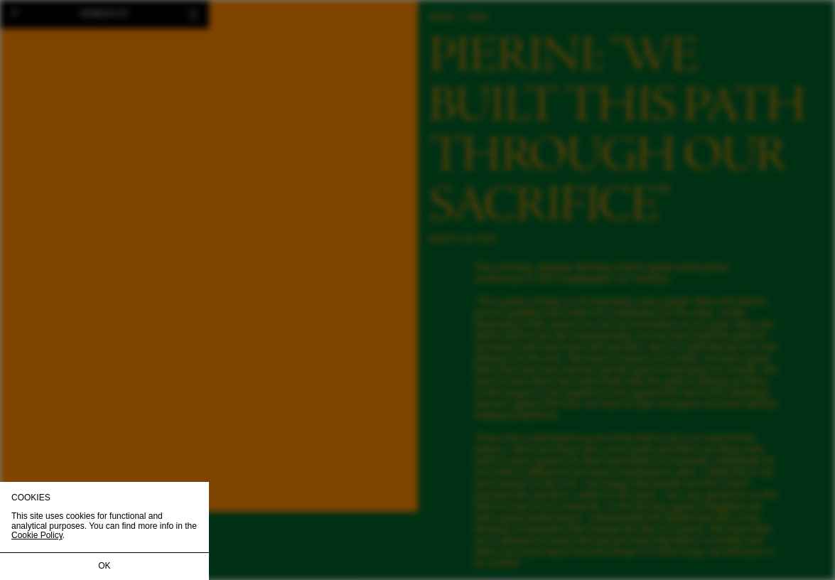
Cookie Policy (37, 535)
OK (104, 566)
